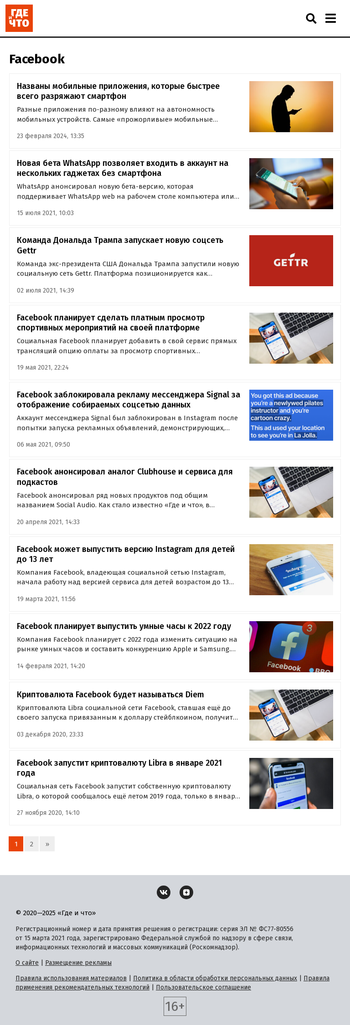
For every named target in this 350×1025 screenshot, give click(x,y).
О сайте (27, 963)
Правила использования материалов (71, 978)
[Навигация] (330, 18)
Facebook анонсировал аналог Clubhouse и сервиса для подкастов (125, 477)
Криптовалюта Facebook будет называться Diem (110, 695)
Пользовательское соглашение (203, 987)
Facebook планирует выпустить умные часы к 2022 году (124, 626)
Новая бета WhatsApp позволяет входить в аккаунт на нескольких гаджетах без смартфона (122, 168)
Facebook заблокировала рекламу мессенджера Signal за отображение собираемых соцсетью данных (128, 400)
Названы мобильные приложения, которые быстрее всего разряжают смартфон (118, 91)
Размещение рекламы (78, 963)
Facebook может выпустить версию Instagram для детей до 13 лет (126, 554)
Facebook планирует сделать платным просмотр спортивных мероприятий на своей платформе (111, 323)
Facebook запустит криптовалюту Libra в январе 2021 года (119, 768)
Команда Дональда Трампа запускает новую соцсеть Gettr (120, 245)
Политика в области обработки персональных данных (215, 978)
